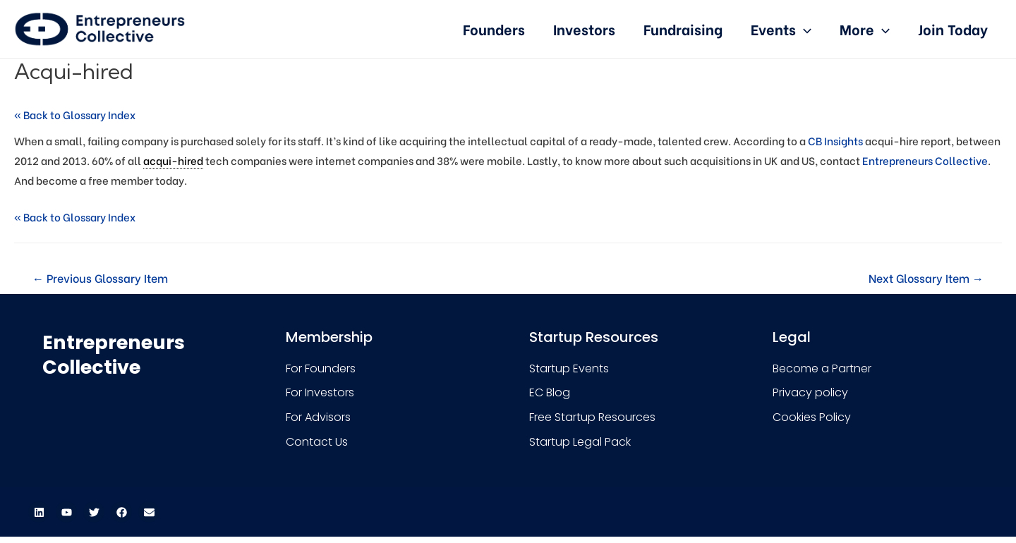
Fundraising (682, 28)
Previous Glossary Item (100, 277)
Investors (584, 28)
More (865, 28)
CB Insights (835, 140)
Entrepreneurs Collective (925, 160)
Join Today (953, 28)
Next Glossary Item (926, 277)
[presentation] (803, 28)
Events (781, 28)
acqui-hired (173, 160)
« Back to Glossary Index (74, 114)
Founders (494, 28)
